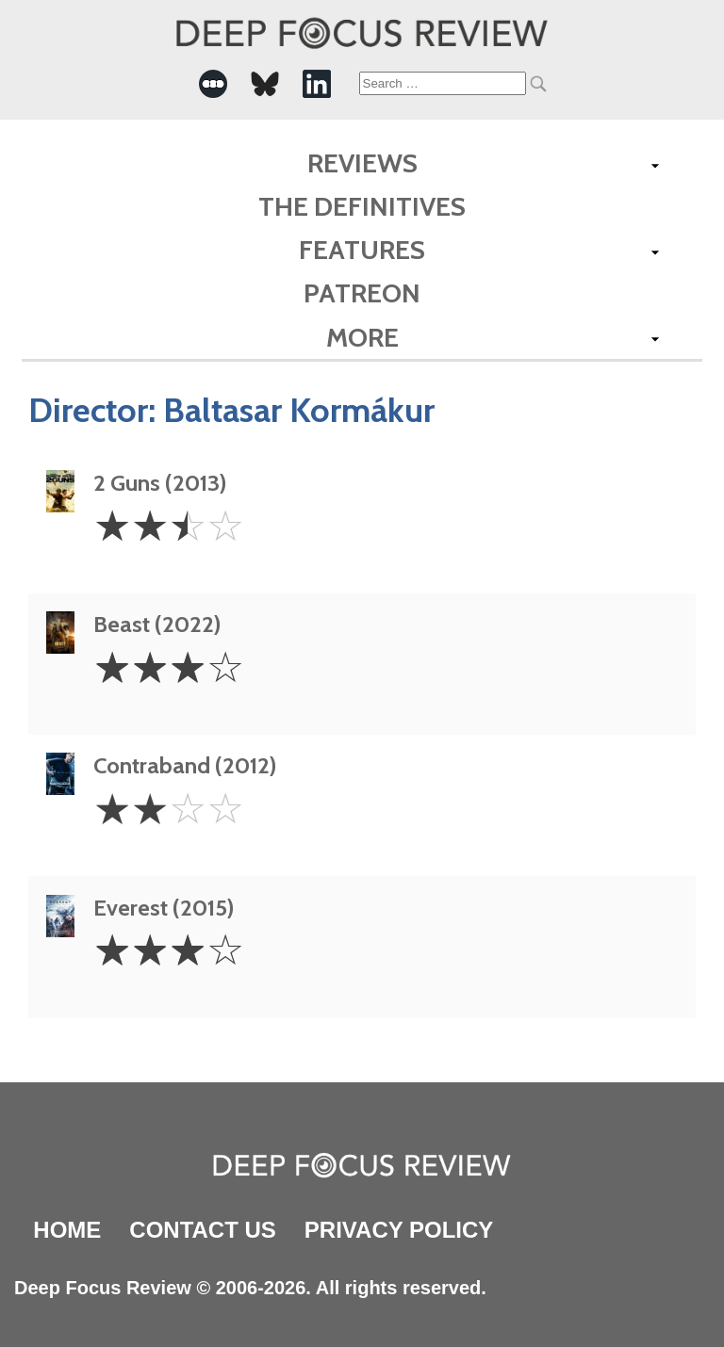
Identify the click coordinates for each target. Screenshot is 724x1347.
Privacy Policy (398, 1229)
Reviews (362, 163)
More (362, 337)
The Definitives (362, 206)
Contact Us (202, 1229)
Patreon (362, 293)
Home (67, 1229)
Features (362, 250)
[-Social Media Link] (213, 84)
